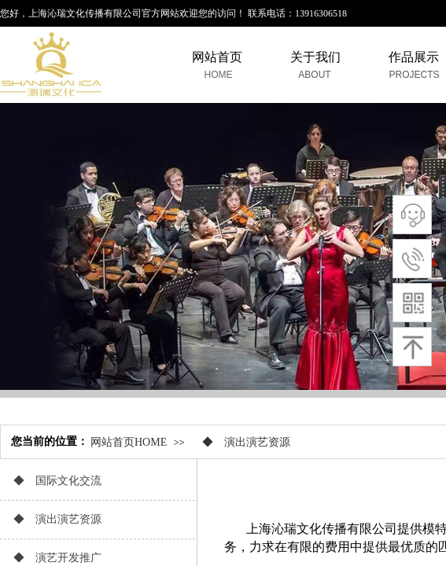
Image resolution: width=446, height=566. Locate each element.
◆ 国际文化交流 (51, 481)
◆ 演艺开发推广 (51, 558)
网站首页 (217, 57)
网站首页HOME (128, 442)
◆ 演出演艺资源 (240, 442)
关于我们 (315, 57)
